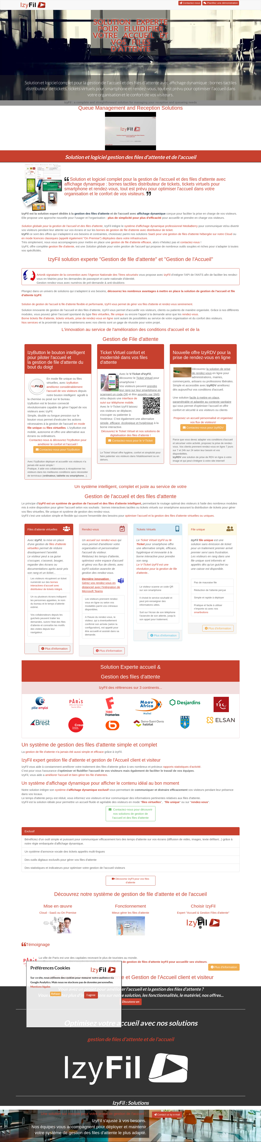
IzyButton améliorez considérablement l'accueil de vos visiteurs (65, 386)
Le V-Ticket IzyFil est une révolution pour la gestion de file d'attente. (157, 568)
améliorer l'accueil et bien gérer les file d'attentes (76, 774)
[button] (130, 131)
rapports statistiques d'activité (181, 766)
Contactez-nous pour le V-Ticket (130, 440)
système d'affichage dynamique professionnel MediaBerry (161, 226)
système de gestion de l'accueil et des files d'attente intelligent (98, 503)
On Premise (68, 912)
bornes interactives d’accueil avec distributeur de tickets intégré (46, 586)
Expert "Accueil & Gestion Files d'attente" (203, 912)
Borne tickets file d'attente (38, 318)
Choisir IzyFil (203, 906)
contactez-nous (190, 242)
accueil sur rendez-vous (101, 540)
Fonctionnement (130, 906)
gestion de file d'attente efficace (131, 242)
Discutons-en (130, 1001)
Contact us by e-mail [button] (167, 1114)
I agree (91, 995)
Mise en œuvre (57, 906)
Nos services (30, 322)
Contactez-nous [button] (190, 3)
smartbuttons (201, 612)
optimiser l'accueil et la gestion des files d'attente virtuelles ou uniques (169, 515)
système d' (82, 789)
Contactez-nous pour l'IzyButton (58, 449)
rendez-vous (190, 314)
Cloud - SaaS (47, 912)
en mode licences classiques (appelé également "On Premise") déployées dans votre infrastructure (84, 238)
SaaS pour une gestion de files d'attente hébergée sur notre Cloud (190, 234)
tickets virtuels (65, 318)
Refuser (55, 993)
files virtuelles (100, 314)
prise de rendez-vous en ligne (94, 318)
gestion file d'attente (61, 246)
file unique (117, 314)
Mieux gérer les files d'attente (130, 912)
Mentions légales (40, 986)
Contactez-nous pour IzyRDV (203, 427)
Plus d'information (54, 648)
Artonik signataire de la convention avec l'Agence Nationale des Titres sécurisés (87, 274)
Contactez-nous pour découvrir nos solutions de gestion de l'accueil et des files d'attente (130, 813)
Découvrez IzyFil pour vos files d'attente (130, 880)
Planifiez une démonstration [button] (220, 3)
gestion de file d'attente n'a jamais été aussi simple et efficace (64, 751)
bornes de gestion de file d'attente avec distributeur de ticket (134, 230)
